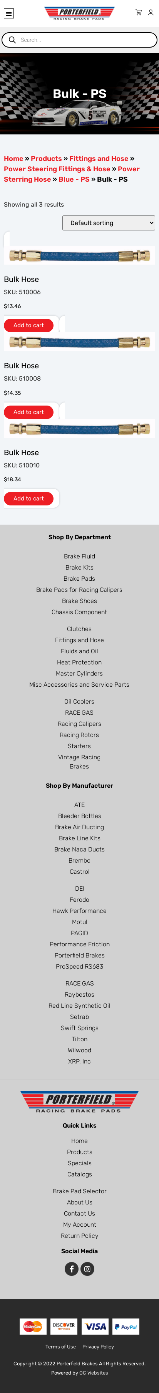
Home (13, 158)
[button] (9, 13)
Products (46, 158)
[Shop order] (108, 222)
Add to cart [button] (28, 325)
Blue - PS (74, 179)
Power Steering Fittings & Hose (57, 169)
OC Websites (93, 1373)
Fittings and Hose (99, 158)
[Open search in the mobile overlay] (79, 40)
